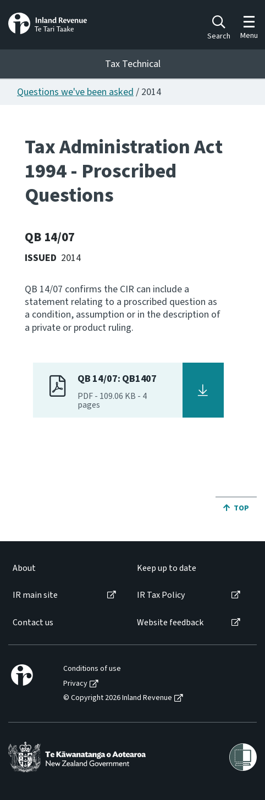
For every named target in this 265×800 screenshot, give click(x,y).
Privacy (75, 683)
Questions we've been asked (75, 92)
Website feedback (170, 623)
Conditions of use (92, 669)
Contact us (33, 623)
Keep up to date (166, 568)
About (24, 568)
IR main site (35, 595)
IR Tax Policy (161, 595)
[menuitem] (63, 568)
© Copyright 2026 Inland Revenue (117, 698)
